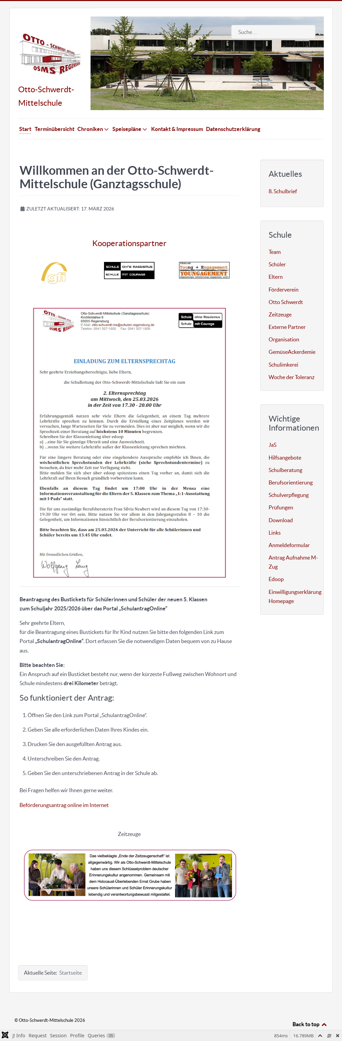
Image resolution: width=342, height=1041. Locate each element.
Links (275, 517)
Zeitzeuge (280, 299)
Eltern (276, 262)
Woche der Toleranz (291, 362)
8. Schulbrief (283, 176)
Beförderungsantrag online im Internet (64, 790)
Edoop (276, 564)
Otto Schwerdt (286, 287)
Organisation (284, 324)
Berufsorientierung (291, 467)
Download (281, 505)
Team (275, 237)
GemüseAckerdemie (292, 337)
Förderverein (284, 274)
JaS (272, 430)
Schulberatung (285, 455)
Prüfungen (281, 493)
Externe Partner (287, 312)
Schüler (277, 249)
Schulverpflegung (289, 480)
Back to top (310, 1009)
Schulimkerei (283, 349)
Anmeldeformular (289, 530)
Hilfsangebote (285, 442)
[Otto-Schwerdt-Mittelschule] (50, 39)
